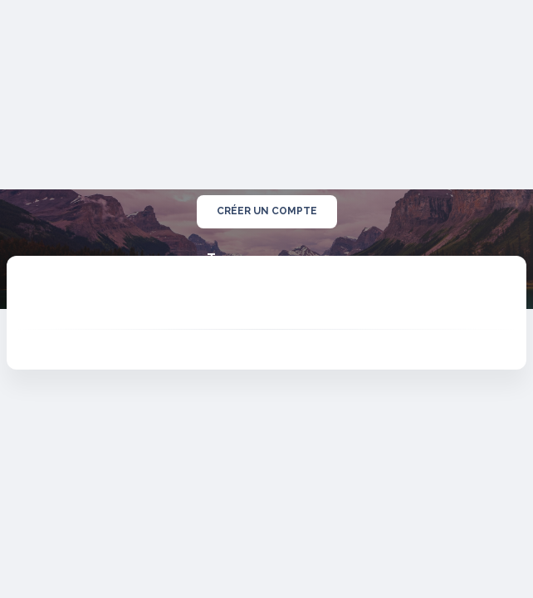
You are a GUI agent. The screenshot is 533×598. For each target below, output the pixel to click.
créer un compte (267, 211)
